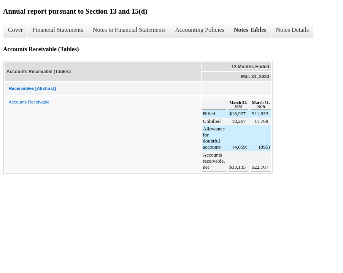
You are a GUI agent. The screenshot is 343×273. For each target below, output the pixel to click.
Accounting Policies (199, 30)
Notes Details (292, 30)
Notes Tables (250, 30)
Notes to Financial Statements (129, 30)
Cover (15, 30)
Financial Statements (57, 30)
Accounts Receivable (29, 102)
